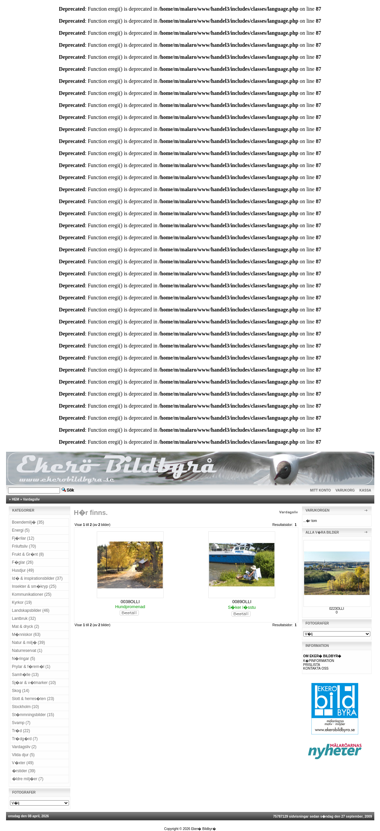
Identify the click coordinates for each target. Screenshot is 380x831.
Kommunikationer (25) (32, 594)
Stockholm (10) (25, 706)
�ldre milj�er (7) (28, 779)
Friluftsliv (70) (24, 546)
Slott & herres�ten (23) (33, 698)
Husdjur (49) (23, 570)
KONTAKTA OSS (316, 668)
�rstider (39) (23, 771)
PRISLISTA (311, 665)
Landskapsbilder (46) (31, 610)
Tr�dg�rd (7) (25, 738)
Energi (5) (21, 530)
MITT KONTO (320, 490)
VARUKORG (345, 490)
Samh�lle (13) (25, 674)
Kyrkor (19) (22, 602)
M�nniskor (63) (26, 634)
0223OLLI (336, 608)
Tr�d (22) (21, 730)
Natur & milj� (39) (28, 642)
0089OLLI (241, 601)
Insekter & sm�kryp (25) (34, 586)
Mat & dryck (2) (25, 626)
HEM (15, 499)
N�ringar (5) (23, 658)
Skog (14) (20, 690)
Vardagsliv (31, 499)
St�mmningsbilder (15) (33, 714)
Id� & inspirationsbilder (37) (37, 578)
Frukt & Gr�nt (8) (28, 554)
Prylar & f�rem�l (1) (31, 666)
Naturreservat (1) (27, 650)
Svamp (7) (21, 722)
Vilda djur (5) (23, 754)
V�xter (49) (23, 762)
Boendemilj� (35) (28, 522)
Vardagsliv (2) (24, 746)
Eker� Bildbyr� (203, 829)
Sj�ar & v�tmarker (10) (34, 682)
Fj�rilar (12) (23, 538)
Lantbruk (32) (24, 618)
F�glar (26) (22, 562)
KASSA (365, 490)
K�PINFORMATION (318, 661)
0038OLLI (130, 601)
